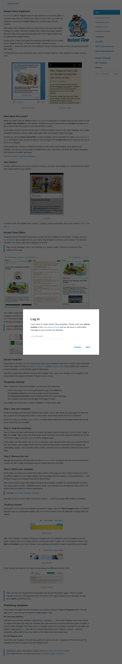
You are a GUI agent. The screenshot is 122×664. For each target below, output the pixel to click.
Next (88, 347)
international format (51, 327)
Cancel (77, 347)
